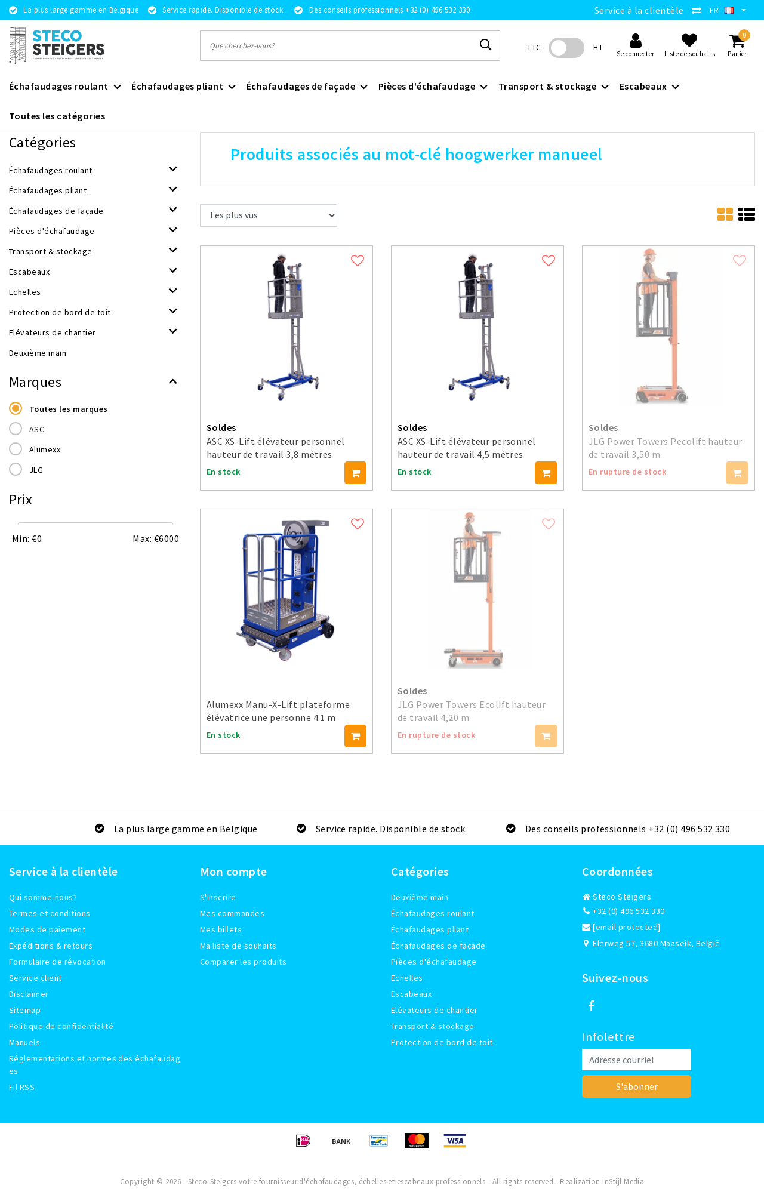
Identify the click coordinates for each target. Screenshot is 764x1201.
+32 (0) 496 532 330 (623, 911)
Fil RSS (22, 1087)
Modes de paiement (47, 929)
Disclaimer (29, 993)
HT (598, 47)
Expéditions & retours (51, 945)
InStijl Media (623, 1182)
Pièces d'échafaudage (434, 961)
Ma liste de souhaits (238, 945)
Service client (35, 977)
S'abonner (637, 1086)
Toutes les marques (68, 409)
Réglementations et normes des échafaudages (94, 1064)
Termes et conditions (50, 913)
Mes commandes (232, 913)
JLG (36, 469)
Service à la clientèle (639, 10)
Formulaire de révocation (57, 961)
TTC (534, 47)
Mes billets (221, 929)
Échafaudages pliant (430, 929)
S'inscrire (218, 897)
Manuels (24, 1042)
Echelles (407, 977)
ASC (36, 429)
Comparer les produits (243, 961)
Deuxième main (419, 897)
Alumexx (44, 449)
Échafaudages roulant (433, 913)
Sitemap (25, 1010)
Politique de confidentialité (61, 1026)
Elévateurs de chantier (434, 1010)
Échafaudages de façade (438, 945)
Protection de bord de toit (441, 1042)
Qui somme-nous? (43, 897)
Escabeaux (411, 993)
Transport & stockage (433, 1026)
